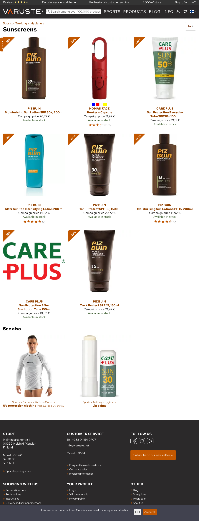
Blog (135, 490)
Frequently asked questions (85, 465)
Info (168, 11)
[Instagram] (142, 441)
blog (155, 11)
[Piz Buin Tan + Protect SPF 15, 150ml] (99, 276)
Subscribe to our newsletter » (153, 455)
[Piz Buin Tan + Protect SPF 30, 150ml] (99, 180)
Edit (137, 512)
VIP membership (78, 494)
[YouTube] (150, 441)
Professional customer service (109, 2)
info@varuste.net (78, 445)
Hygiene (37, 23)
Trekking (22, 23)
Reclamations (13, 494)
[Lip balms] (99, 374)
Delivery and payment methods (23, 503)
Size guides (139, 494)
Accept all (149, 512)
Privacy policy (77, 498)
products (134, 11)
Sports (112, 11)
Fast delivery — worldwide (59, 2)
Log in (73, 490)
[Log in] (178, 11)
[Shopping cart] (185, 11)
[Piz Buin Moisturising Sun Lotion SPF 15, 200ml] (165, 180)
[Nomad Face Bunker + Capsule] (99, 84)
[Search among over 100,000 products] (73, 11)
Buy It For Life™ (185, 2)
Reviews (15, 2)
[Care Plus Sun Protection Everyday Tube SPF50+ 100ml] (165, 84)
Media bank (139, 498)
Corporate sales (78, 469)
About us (138, 503)
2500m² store (152, 2)
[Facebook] (133, 441)
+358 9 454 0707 (84, 440)
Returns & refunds (16, 490)
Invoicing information (81, 473)
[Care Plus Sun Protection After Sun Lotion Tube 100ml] (34, 276)
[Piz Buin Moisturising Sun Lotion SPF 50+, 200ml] (34, 84)
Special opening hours (18, 471)
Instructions (12, 498)
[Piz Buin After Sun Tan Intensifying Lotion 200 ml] (34, 180)
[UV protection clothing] (34, 374)
